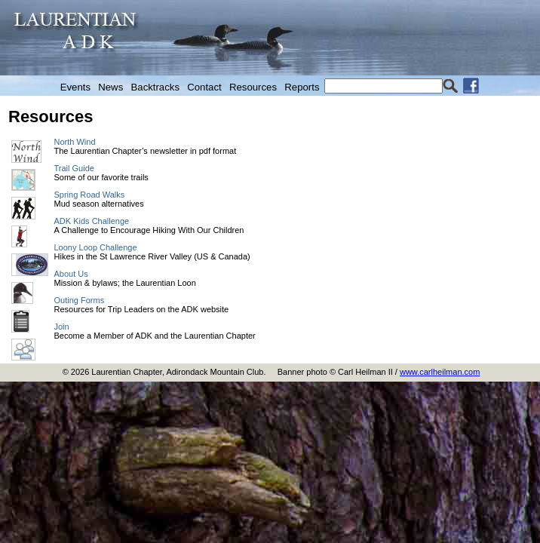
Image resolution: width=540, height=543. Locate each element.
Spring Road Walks (89, 194)
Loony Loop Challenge (95, 247)
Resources (253, 87)
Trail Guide (74, 168)
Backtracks (155, 87)
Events (75, 87)
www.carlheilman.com (440, 371)
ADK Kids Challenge (92, 220)
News (110, 87)
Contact (204, 87)
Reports (301, 87)
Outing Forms (79, 300)
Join (61, 326)
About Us (71, 273)
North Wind (75, 141)
